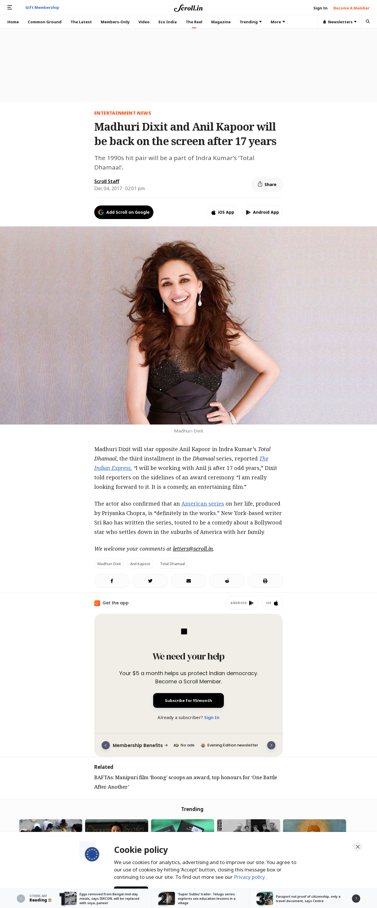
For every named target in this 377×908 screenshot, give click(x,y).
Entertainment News (122, 113)
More (278, 21)
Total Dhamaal (172, 563)
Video (144, 21)
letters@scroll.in (193, 548)
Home (13, 21)
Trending (250, 21)
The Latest (81, 21)
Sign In (211, 717)
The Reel (194, 21)
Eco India (167, 21)
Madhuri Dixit (109, 563)
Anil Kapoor (140, 563)
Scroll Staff (106, 181)
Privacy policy (250, 875)
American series (202, 503)
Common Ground (45, 21)
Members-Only (115, 21)
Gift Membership (42, 7)
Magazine (221, 21)
